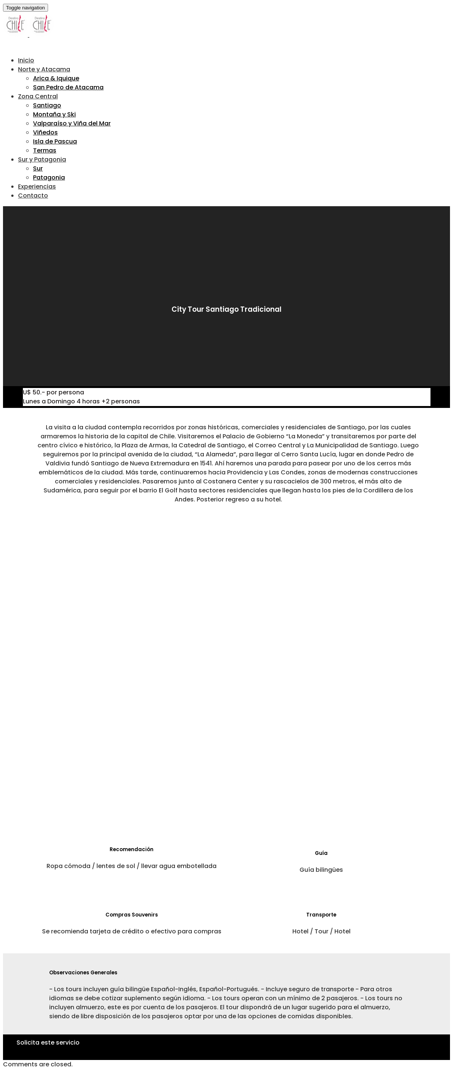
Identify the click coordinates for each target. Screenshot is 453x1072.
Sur (38, 168)
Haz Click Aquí (38, 1051)
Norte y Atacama (44, 69)
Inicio (26, 60)
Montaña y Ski (54, 114)
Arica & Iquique (56, 78)
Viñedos (45, 132)
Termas (44, 150)
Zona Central (38, 96)
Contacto (33, 195)
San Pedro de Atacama (68, 87)
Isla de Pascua (55, 141)
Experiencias (37, 186)
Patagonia (49, 177)
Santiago (47, 105)
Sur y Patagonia (42, 159)
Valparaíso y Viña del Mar (72, 123)
